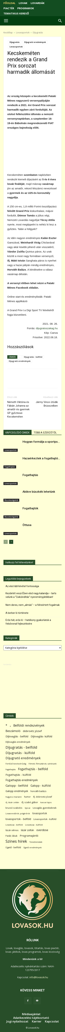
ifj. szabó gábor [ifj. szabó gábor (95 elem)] (29, 802)
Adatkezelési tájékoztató (31, 1017)
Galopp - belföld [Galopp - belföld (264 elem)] (17, 785)
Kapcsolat (52, 1021)
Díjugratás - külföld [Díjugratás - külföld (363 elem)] (20, 753)
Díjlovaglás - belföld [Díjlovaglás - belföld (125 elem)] (17, 736)
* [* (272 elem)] (6, 725)
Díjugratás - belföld (33, 357)
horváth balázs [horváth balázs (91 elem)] (38, 791)
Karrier (36, 1021)
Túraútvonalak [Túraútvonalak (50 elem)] (35, 842)
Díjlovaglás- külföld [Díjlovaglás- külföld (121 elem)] (41, 736)
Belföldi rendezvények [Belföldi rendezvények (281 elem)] (28, 725)
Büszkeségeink (11, 500)
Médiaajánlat (31, 1014)
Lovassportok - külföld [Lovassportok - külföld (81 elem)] (44, 819)
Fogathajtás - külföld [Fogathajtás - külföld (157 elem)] (18, 774)
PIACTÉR (8, 8)
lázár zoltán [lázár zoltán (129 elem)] (27, 830)
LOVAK (23, 3)
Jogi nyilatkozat (17, 1021)
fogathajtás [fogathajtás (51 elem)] (11, 769)
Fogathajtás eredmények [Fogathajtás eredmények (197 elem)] (22, 780)
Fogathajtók (30, 508)
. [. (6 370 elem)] (10, 725)
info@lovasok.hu (38, 977)
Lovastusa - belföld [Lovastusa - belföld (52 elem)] (14, 824)
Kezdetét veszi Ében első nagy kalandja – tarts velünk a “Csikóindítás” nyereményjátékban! (31, 595)
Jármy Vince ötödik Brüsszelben (47, 404)
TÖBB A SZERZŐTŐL (45, 432)
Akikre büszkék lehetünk (39, 491)
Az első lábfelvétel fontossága (22, 586)
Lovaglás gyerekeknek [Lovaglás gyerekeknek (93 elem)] (45, 807)
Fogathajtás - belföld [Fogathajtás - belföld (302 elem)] (33, 769)
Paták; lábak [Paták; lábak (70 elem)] (11, 835)
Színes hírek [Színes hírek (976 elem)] (16, 841)
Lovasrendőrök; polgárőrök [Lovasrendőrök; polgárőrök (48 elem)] (18, 813)
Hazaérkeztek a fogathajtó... (41, 458)
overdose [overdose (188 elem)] (42, 830)
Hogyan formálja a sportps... (41, 441)
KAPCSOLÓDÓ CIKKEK (17, 432)
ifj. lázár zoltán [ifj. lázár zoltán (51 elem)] (12, 802)
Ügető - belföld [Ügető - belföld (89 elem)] (13, 847)
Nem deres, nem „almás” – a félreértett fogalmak (33, 605)
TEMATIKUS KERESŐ (16, 13)
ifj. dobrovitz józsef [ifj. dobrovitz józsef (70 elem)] (42, 796)
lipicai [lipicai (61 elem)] (27, 808)
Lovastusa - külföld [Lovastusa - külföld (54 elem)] (34, 824)
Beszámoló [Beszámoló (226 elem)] (13, 731)
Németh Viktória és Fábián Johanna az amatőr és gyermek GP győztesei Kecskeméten (18, 409)
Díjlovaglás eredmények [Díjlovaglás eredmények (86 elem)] (18, 741)
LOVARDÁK (38, 3)
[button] (60, 21)
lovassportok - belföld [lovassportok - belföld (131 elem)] (18, 819)
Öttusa (27, 525)
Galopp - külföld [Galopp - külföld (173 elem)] (41, 785)
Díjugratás (38, 32)
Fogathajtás (10, 467)
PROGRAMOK (25, 8)
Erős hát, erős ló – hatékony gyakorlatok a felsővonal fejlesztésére (28, 622)
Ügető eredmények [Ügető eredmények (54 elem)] (32, 847)
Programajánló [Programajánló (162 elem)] (29, 835)
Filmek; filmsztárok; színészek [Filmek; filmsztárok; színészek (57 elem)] (43, 763)
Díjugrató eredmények (35, 42)
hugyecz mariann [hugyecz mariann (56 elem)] (14, 796)
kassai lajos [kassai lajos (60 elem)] (46, 802)
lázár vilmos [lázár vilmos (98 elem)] (12, 830)
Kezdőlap (8, 32)
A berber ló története (17, 613)
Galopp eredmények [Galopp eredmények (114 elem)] (17, 791)
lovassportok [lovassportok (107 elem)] (39, 813)
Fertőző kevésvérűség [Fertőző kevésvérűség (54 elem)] (16, 763)
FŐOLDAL (9, 3)
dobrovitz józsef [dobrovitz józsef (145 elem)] (32, 731)
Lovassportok (22, 32)
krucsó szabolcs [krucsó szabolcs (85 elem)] (14, 807)
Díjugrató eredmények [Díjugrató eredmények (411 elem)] (23, 758)
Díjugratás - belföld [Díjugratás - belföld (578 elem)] (21, 747)
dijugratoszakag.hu (47, 328)
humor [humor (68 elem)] (27, 796)
